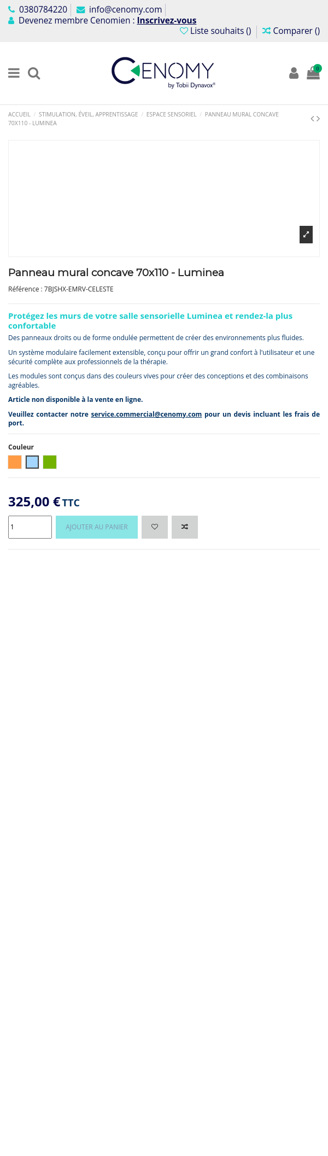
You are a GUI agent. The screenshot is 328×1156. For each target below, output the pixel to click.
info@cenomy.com (119, 9)
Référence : (25, 289)
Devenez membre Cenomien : (102, 20)
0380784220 (37, 9)
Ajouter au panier (96, 527)
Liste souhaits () (216, 31)
